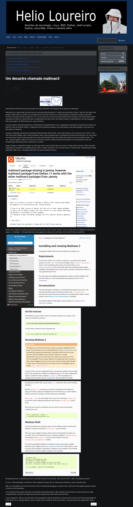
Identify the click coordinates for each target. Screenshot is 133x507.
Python (32, 37)
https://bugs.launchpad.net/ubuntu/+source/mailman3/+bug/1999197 (51, 154)
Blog (25, 37)
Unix (14, 37)
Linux (20, 37)
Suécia (56, 37)
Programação (41, 37)
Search (122, 41)
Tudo (50, 37)
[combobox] (107, 40)
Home (8, 37)
